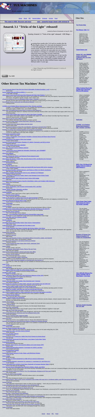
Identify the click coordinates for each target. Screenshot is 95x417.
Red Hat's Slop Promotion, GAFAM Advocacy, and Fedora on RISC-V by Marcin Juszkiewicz (26, 170)
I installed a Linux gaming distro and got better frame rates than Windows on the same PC (26, 208)
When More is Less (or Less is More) (12, 118)
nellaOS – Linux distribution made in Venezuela (14, 257)
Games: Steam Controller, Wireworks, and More (15, 189)
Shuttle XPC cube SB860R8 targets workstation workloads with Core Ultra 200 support (83, 57)
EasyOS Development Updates (10, 350)
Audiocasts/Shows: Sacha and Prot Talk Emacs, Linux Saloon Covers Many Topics (24, 339)
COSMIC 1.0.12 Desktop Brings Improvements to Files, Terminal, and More (83, 126)
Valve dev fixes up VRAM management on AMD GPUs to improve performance (23, 358)
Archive (51, 18)
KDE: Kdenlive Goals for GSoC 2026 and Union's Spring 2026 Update (20, 178)
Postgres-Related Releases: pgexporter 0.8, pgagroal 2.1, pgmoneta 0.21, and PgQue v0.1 (26, 361)
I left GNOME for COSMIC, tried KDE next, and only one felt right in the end (22, 289)
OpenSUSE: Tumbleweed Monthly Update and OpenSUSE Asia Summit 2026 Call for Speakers (27, 167)
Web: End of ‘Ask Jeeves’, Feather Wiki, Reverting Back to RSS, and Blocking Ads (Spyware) (26, 159)
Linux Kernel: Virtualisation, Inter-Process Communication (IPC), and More (22, 186)
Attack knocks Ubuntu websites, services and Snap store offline (19, 251)
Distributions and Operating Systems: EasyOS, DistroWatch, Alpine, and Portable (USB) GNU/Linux (28, 181)
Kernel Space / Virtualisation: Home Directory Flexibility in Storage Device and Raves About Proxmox (28, 136)
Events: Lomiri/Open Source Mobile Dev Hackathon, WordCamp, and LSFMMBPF (24, 150)
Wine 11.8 (5, 376)
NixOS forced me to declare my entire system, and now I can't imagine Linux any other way (26, 283)
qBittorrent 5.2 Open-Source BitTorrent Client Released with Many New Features (23, 95)
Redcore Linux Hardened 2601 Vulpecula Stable (15, 315)
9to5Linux (79, 119)
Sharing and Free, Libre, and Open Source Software (16, 331)
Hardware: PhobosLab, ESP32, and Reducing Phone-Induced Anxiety (20, 156)
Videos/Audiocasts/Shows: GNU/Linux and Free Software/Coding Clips (21, 313)
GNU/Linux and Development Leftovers (12, 278)
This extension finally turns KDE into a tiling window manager (18, 270)
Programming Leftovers (8, 161)
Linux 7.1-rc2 (5, 264)
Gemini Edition (36, 18)
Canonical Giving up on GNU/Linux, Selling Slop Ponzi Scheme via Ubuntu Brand (23, 336)
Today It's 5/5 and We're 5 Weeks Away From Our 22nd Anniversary (20, 197)
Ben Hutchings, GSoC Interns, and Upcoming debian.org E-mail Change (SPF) (23, 344)
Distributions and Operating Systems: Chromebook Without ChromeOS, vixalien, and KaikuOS (27, 238)
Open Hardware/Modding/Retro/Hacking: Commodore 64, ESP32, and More (22, 347)
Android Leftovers (7, 192)
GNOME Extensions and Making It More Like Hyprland (16, 139)
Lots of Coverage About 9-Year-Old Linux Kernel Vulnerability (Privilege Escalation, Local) (26, 89)
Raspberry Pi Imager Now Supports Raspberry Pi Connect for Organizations (83, 236)
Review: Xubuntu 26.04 (8, 304)
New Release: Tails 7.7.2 (82, 30)
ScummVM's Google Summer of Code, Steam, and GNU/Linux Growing (21, 353)
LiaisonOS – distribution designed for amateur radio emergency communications (23, 396)
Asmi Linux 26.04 (7, 318)
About (25, 18)
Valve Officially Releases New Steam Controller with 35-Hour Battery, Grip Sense (84, 274)
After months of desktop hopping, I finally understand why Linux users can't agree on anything (27, 292)
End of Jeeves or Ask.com (9, 235)
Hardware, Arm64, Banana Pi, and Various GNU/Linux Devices (18, 240)
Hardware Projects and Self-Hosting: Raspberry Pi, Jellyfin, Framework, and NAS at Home (26, 142)
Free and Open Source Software (10, 195)
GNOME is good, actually (9, 272)
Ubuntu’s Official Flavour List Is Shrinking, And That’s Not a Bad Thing (20, 401)
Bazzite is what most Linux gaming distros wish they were (17, 124)
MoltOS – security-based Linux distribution (13, 297)
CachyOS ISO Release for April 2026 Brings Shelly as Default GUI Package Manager (24, 321)
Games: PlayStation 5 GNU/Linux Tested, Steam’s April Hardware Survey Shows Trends (25, 175)
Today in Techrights (7, 203)
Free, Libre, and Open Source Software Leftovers (15, 147)
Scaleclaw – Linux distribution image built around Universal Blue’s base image (22, 214)
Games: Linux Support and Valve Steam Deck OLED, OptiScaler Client (21, 243)
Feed (56, 18)
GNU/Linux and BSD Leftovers (10, 333)
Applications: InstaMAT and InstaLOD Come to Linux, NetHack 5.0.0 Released (23, 172)
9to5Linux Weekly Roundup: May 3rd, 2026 (84, 305)
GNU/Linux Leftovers (7, 153)
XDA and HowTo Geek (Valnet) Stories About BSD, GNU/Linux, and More (21, 121)
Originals (44, 18)
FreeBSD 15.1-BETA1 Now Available (12, 374)
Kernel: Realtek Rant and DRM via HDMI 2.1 (14, 92)
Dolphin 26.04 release (8, 301)
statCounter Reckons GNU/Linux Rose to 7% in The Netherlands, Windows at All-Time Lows (26, 371)
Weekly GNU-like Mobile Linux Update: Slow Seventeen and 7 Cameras (21, 281)
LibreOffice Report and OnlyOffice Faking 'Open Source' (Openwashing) (21, 222)
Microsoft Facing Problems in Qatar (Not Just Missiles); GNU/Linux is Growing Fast (24, 127)
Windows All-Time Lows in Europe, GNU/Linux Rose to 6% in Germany (21, 404)
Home (20, 18)
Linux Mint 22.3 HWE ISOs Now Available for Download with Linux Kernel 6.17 (23, 260)
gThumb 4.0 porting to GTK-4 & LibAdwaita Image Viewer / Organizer (20, 99)
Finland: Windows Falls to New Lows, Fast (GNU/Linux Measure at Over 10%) (23, 275)
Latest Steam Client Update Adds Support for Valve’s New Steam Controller (83, 203)
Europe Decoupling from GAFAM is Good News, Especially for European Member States (25, 364)
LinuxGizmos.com (81, 49)
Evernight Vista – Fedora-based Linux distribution (15, 393)
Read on (4, 76)
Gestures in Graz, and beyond (10, 307)
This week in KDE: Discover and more (18, 21)
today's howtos (6, 183)
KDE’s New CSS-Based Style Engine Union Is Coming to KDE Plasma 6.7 (84, 166)
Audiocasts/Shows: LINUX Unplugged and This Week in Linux (18, 225)
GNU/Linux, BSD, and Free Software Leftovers (14, 217)
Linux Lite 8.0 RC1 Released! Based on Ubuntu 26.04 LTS (17, 388)
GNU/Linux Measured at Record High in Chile (14, 200)
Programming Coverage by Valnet (11, 134)
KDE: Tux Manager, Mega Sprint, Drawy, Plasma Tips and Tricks (19, 249)
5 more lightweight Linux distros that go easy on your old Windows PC (20, 385)
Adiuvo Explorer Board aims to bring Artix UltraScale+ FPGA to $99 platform (84, 89)
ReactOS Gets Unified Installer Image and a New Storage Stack (19, 286)
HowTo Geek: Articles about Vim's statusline (14, 145)
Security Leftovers (7, 164)
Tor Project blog (81, 25)
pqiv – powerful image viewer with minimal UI (53, 21)
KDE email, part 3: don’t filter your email (12, 310)
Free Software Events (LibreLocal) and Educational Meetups (18, 102)
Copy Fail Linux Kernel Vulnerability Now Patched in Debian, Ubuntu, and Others (23, 367)
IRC (30, 18)
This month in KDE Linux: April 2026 (11, 399)
